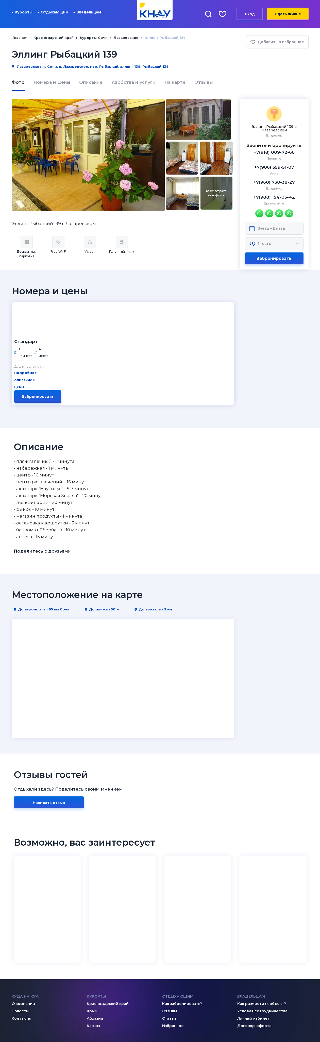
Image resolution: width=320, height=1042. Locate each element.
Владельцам (87, 12)
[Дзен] (24, 993)
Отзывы (203, 82)
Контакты (21, 954)
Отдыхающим (53, 12)
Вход (250, 14)
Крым (92, 947)
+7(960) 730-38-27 (274, 182)
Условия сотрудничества (262, 947)
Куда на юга (25, 932)
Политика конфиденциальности (267, 1026)
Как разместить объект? (261, 939)
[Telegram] (35, 993)
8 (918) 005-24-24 (264, 997)
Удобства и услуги (133, 82)
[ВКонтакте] (14, 994)
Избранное (173, 961)
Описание (91, 82)
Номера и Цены (51, 82)
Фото (18, 82)
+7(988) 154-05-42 (274, 197)
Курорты (22, 12)
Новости (20, 947)
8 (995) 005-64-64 (264, 1004)
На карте (175, 82)
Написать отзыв (49, 738)
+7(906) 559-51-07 (274, 167)
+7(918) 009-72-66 (274, 152)
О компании (23, 939)
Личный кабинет (253, 954)
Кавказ (93, 961)
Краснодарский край (108, 939)
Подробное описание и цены (90, 333)
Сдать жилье (288, 14)
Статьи (169, 954)
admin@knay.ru (111, 994)
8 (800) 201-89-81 (188, 994)
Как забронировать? (182, 939)
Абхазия (95, 954)
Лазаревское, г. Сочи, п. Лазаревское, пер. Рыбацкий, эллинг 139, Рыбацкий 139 (90, 66)
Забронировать (274, 258)
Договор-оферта (254, 961)
